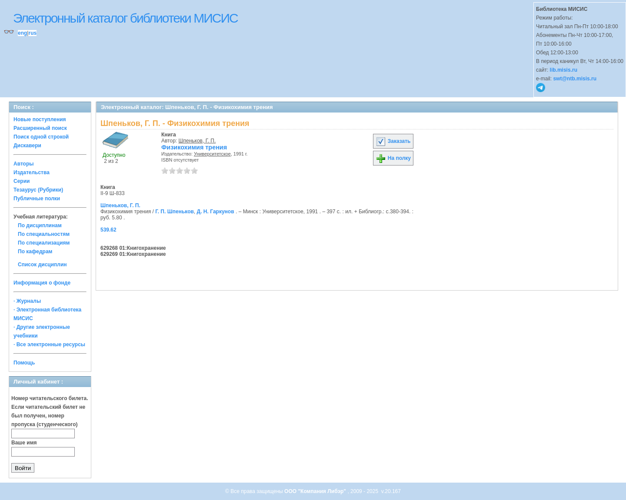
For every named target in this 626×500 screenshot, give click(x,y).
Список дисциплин (42, 265)
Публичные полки (36, 198)
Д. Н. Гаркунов (215, 212)
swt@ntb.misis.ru (574, 79)
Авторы (23, 164)
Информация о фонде (41, 283)
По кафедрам (35, 251)
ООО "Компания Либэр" (315, 491)
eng (22, 33)
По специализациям (44, 243)
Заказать (393, 141)
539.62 (108, 230)
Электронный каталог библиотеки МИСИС (125, 18)
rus (32, 33)
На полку (393, 158)
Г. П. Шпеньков (174, 212)
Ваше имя (24, 443)
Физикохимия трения (194, 147)
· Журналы (27, 301)
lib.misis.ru (563, 70)
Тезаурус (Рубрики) (38, 190)
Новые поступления (39, 119)
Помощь (24, 363)
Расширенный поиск (40, 128)
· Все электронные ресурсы (49, 344)
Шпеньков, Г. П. (197, 141)
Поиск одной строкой (41, 137)
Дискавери (27, 145)
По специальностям (44, 234)
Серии (21, 181)
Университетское (212, 153)
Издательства (31, 172)
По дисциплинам (40, 225)
